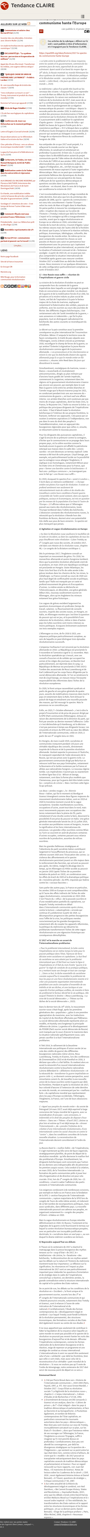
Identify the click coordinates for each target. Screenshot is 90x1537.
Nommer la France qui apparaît (14, 103)
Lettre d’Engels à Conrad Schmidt (14, 131)
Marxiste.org (6, 272)
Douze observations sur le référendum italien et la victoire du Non (16, 138)
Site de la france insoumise (12, 261)
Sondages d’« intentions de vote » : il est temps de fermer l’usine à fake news (17, 205)
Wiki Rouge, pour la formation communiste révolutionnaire (13, 278)
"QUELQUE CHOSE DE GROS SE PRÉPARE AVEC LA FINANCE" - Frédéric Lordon (17, 77)
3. (45, 1483)
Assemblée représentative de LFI (18, 229)
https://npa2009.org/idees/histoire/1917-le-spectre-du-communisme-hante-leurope (63, 54)
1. (45, 1380)
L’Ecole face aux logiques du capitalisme (17, 113)
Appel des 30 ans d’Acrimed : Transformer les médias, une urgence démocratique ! (18, 65)
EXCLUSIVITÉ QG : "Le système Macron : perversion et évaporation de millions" (17, 56)
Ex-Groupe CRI (6, 266)
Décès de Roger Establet (15, 108)
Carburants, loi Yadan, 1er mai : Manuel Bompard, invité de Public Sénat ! (16, 162)
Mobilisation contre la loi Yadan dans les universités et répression (16, 171)
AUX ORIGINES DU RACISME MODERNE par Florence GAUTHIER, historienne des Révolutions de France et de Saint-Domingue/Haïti (18, 184)
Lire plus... (18, 245)
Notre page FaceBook (9, 256)
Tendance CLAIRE (32, 5)
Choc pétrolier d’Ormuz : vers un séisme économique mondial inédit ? (17, 145)
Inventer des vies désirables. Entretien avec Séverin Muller (16, 39)
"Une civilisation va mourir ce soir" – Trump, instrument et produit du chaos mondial (17, 95)
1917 (41, 31)
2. (45, 1399)
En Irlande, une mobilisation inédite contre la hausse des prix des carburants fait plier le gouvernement (17, 196)
